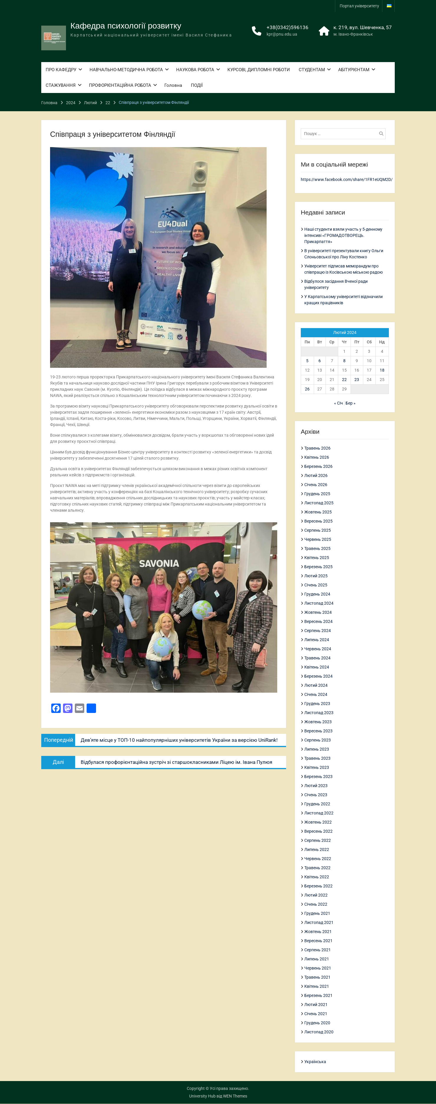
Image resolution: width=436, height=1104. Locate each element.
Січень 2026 (315, 485)
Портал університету (359, 6)
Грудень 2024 (317, 594)
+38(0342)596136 (287, 28)
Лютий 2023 (316, 786)
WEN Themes (235, 1096)
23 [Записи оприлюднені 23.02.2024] (356, 379)
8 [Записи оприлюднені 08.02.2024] (344, 360)
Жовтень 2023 (318, 722)
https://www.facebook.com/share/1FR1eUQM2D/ (347, 179)
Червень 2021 (317, 968)
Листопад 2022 (318, 813)
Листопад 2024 (318, 603)
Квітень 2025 (316, 558)
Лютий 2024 (316, 685)
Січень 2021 (315, 1014)
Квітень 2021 (316, 986)
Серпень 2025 (317, 530)
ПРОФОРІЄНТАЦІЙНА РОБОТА (120, 86)
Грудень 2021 (317, 913)
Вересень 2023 (318, 731)
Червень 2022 (317, 859)
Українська (315, 1062)
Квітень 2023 (316, 767)
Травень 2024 (317, 658)
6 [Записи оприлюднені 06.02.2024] (319, 360)
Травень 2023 (317, 758)
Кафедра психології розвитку (125, 26)
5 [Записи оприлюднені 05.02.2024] (307, 360)
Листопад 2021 (318, 922)
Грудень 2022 (317, 804)
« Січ (338, 403)
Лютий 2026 (316, 475)
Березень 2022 (318, 886)
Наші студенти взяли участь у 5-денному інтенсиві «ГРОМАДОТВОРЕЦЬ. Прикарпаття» (343, 235)
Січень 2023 (315, 795)
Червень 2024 (317, 649)
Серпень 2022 (317, 840)
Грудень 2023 (317, 703)
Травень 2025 (317, 548)
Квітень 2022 (316, 877)
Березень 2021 (318, 995)
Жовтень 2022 (318, 822)
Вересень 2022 (318, 831)
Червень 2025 (317, 539)
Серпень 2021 (317, 950)
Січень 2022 (315, 904)
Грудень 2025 (317, 494)
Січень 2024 (315, 694)
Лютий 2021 (316, 1004)
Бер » (351, 403)
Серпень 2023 (317, 740)
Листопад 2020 (318, 1032)
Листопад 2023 (318, 713)
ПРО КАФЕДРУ (61, 71)
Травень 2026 (317, 448)
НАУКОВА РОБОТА (195, 71)
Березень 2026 (318, 466)
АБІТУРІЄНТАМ (353, 71)
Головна (173, 86)
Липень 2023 (316, 749)
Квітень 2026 (316, 457)
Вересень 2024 (318, 621)
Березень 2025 (318, 567)
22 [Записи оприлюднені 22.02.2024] (344, 379)
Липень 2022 (316, 849)
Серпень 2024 (317, 631)
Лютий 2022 (316, 895)
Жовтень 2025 (318, 512)
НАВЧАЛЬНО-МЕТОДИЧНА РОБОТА (126, 71)
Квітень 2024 (316, 667)
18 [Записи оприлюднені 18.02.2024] (382, 370)
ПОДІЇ (197, 86)
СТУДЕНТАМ (312, 71)
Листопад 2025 (318, 503)
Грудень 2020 (317, 1023)
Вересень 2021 (318, 941)
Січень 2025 (315, 585)
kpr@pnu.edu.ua (282, 35)
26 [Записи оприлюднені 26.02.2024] (307, 389)
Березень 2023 (318, 776)
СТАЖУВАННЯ (61, 86)
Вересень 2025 (318, 521)
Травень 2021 (317, 977)
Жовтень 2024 (318, 612)
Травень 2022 (317, 868)
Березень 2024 (318, 676)
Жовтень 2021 (318, 932)
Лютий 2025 (316, 576)
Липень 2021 (316, 959)
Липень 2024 (316, 640)
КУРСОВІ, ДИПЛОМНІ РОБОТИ (258, 71)
